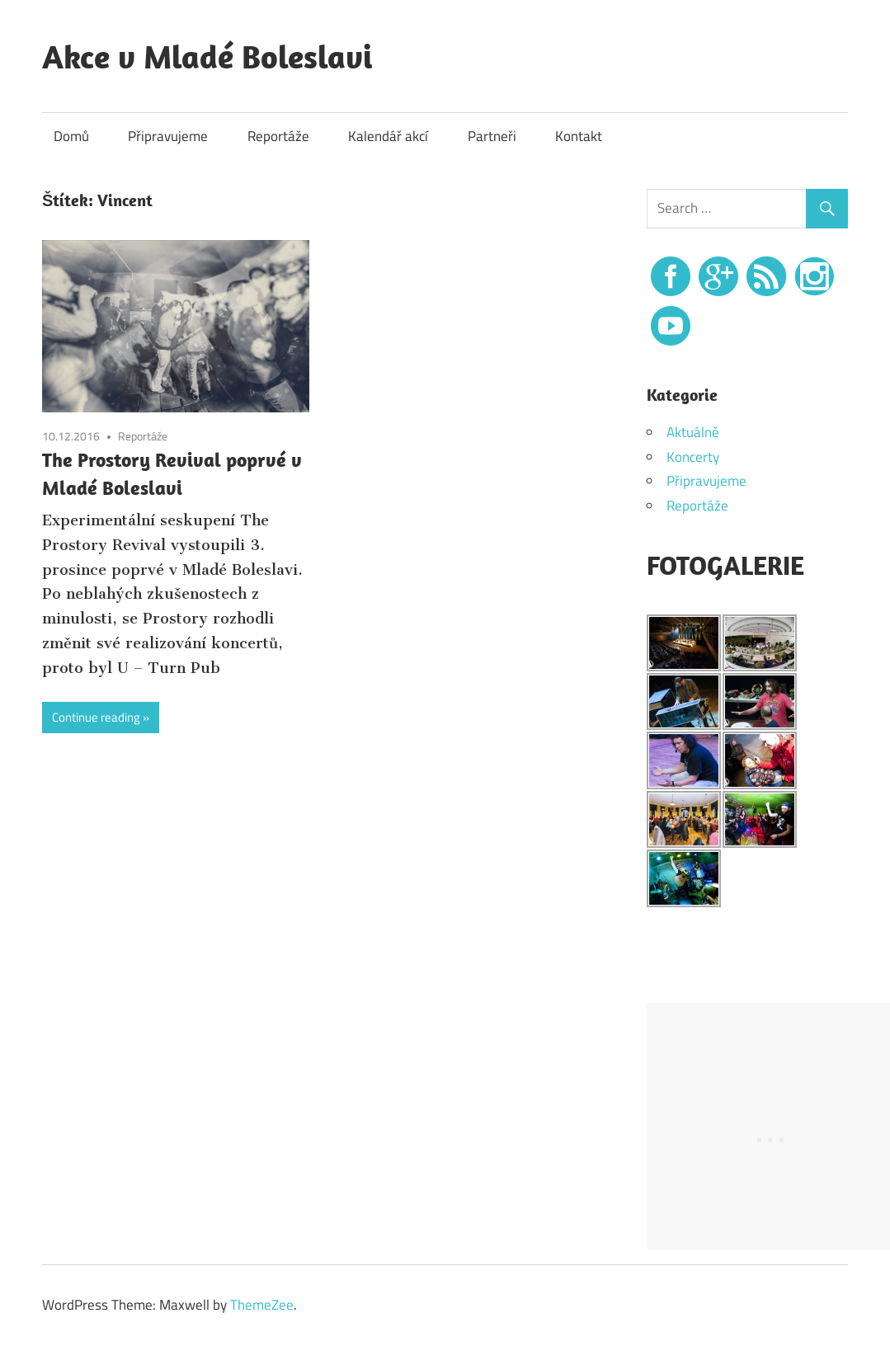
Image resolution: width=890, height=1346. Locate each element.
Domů (71, 136)
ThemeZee (262, 1304)
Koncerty (692, 457)
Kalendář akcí (388, 136)
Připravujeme (168, 136)
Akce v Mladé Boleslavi (207, 56)
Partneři (492, 136)
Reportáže (278, 136)
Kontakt (578, 136)
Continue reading (96, 717)
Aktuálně (692, 432)
